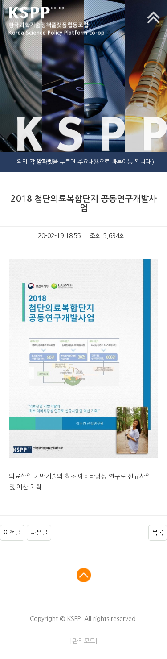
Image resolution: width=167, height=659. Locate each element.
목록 (157, 533)
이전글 (12, 533)
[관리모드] (84, 641)
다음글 (39, 533)
